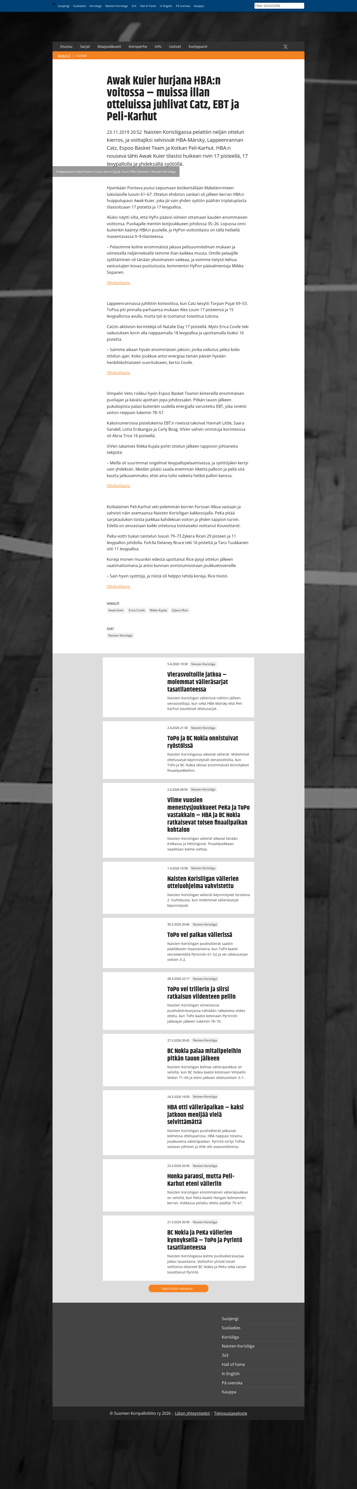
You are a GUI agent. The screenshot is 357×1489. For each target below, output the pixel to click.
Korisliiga (96, 6)
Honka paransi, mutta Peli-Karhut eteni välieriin (200, 1180)
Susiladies (79, 6)
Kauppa (199, 6)
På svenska (183, 6)
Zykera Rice (180, 610)
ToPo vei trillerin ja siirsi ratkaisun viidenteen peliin (201, 993)
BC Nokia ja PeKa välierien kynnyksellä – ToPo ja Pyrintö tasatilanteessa (204, 1240)
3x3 (134, 6)
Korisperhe (138, 46)
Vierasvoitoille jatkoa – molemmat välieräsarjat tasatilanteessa (197, 682)
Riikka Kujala (158, 610)
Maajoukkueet (109, 46)
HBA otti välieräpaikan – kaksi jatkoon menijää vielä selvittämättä (205, 1115)
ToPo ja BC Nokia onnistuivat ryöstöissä (202, 742)
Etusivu (66, 46)
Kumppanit (198, 46)
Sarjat (85, 46)
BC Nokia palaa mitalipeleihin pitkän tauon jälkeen (204, 1055)
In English (166, 6)
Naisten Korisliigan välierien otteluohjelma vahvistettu (203, 883)
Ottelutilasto (118, 282)
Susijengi (63, 6)
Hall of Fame (148, 6)
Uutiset (175, 46)
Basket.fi (64, 55)
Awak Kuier (116, 610)
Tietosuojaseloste (230, 1413)
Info (158, 46)
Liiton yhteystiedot (192, 1413)
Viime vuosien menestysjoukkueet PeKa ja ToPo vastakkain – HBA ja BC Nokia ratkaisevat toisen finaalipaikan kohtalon (208, 815)
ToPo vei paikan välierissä (199, 935)
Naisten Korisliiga (116, 6)
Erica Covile (137, 610)
